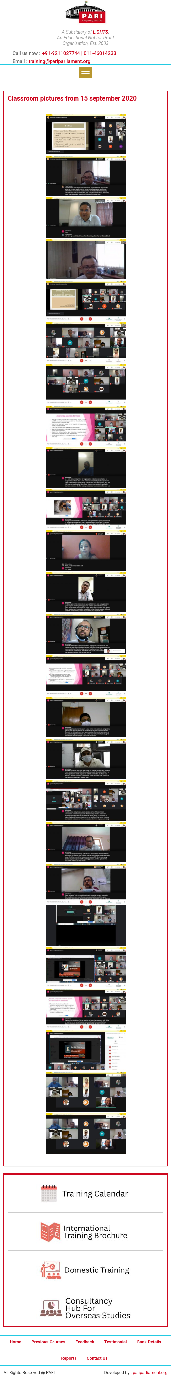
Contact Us (97, 1358)
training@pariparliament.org (59, 61)
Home (15, 1341)
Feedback (84, 1341)
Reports (68, 1358)
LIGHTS (100, 32)
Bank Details (149, 1341)
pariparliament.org (150, 1372)
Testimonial (115, 1341)
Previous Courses (48, 1341)
